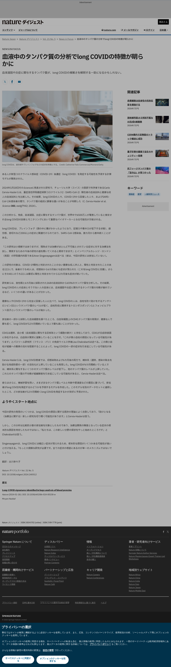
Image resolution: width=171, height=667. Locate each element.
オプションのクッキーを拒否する (53, 660)
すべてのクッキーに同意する (18, 660)
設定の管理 (48, 651)
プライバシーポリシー (100, 644)
